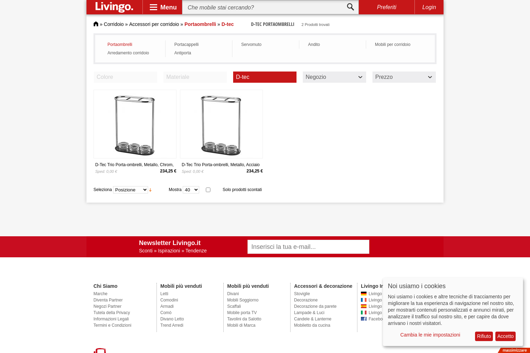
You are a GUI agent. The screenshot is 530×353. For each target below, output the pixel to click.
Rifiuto (484, 336)
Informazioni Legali (111, 319)
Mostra (175, 189)
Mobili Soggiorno (242, 300)
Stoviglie (302, 293)
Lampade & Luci (309, 312)
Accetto (505, 336)
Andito (314, 44)
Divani (233, 293)
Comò (166, 312)
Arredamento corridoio (128, 52)
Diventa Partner (108, 300)
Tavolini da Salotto (244, 319)
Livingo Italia (380, 312)
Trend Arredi (171, 325)
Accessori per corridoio (154, 24)
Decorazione (306, 300)
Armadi (167, 306)
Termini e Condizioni (112, 325)
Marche (100, 293)
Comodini (169, 300)
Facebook (378, 319)
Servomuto (251, 44)
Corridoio (114, 24)
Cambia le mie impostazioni (430, 335)
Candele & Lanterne (313, 319)
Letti (164, 293)
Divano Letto (172, 319)
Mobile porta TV (242, 312)
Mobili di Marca (241, 325)
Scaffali (234, 306)
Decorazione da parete (315, 306)
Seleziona (102, 189)
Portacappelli (186, 44)
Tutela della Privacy (111, 312)
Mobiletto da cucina (312, 325)
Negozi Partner (107, 306)
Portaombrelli (119, 44)
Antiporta (182, 52)
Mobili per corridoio (392, 44)
